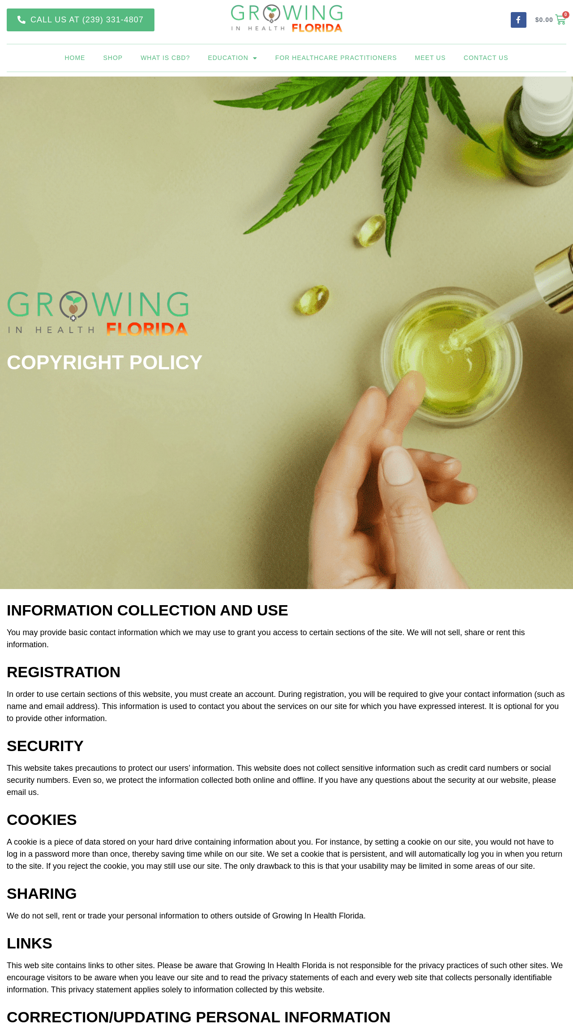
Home (74, 57)
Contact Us (486, 57)
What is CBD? (165, 57)
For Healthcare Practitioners (336, 57)
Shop (113, 57)
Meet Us (430, 57)
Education (232, 58)
